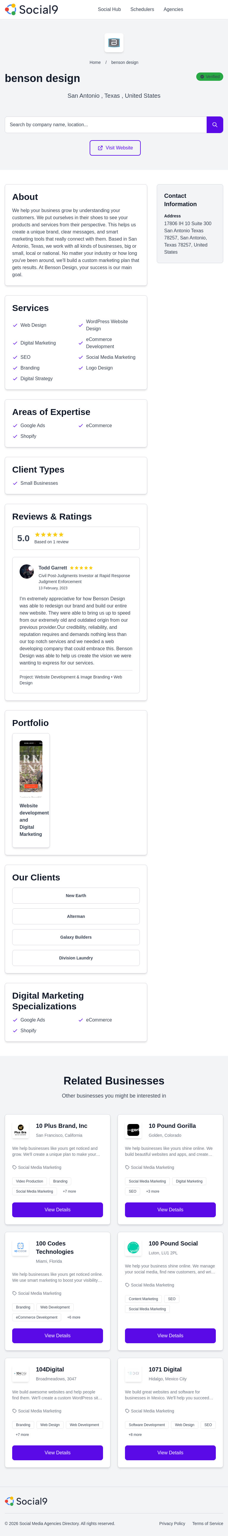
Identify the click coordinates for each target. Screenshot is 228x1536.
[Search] (215, 124)
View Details (58, 1209)
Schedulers (142, 9)
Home (95, 62)
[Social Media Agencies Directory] (31, 9)
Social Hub (109, 9)
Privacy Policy (172, 1523)
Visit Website (115, 148)
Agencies (173, 9)
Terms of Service (207, 1523)
